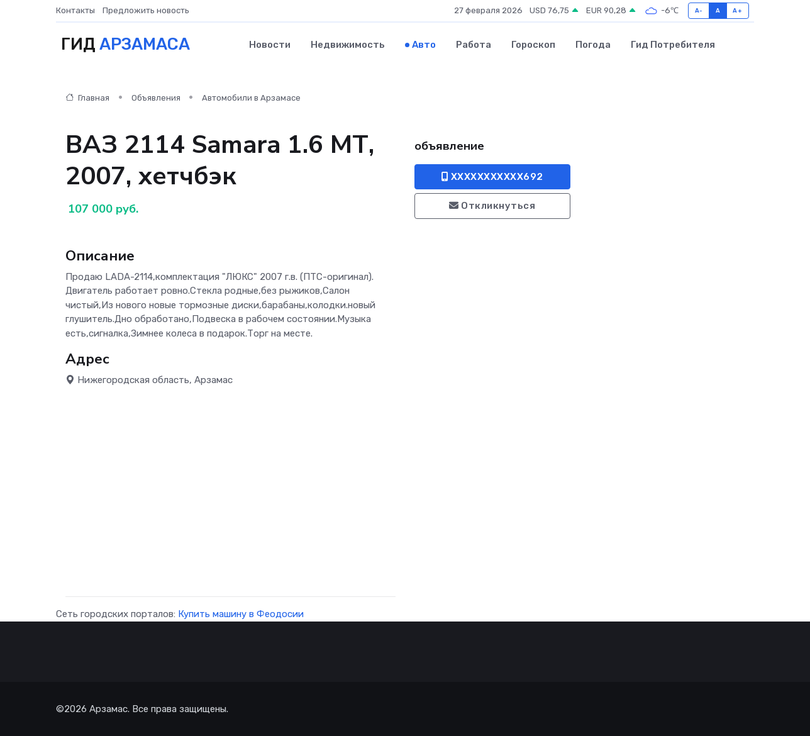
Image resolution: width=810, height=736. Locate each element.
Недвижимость (348, 44)
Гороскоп (533, 44)
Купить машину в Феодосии (241, 614)
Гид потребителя (673, 44)
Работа (473, 44)
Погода (593, 44)
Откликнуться (492, 205)
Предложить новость (146, 10)
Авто (424, 44)
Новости (270, 44)
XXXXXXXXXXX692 (492, 176)
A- (699, 10)
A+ (737, 10)
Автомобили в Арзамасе (251, 98)
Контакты (75, 10)
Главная (87, 98)
